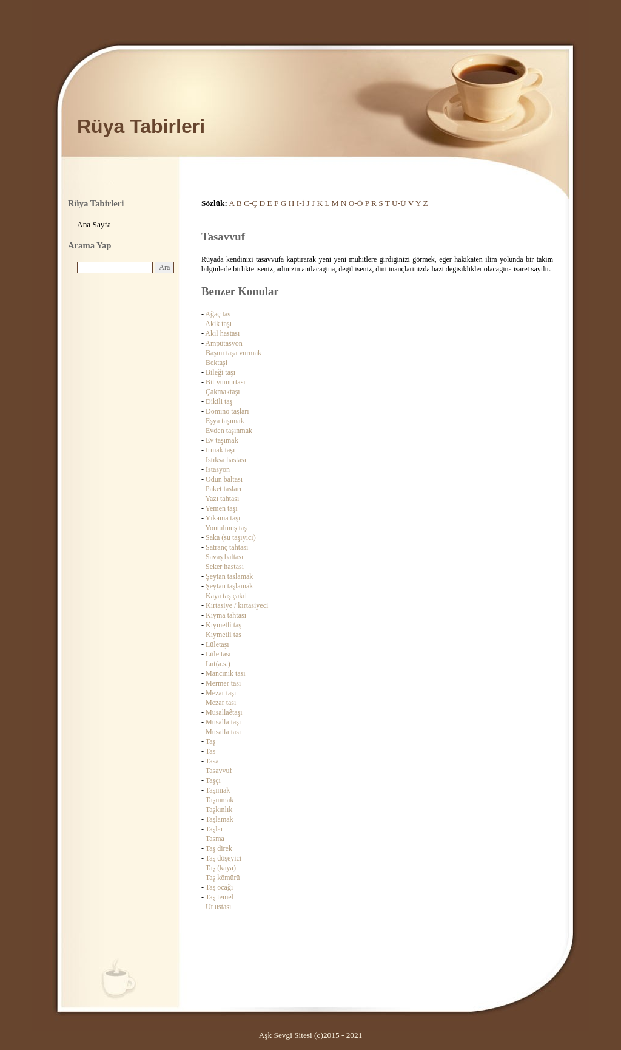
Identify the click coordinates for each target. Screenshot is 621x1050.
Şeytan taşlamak (229, 586)
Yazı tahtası (223, 498)
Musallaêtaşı (224, 712)
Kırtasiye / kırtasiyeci (237, 605)
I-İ (300, 203)
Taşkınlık (219, 809)
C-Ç (250, 203)
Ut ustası (218, 906)
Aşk (265, 1035)
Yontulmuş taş (226, 527)
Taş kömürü (223, 877)
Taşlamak (219, 819)
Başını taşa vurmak (233, 353)
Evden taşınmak (229, 430)
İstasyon (218, 469)
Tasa (212, 761)
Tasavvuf (219, 770)
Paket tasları (223, 489)
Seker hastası (225, 566)
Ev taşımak (222, 440)
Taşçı (213, 780)
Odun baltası (224, 479)
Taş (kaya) (221, 868)
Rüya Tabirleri (141, 126)
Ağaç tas (217, 314)
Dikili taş (219, 401)
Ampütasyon (223, 343)
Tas (211, 751)
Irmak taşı (220, 450)
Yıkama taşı (223, 518)
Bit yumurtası (226, 382)
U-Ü (399, 203)
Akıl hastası (222, 333)
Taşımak (218, 790)
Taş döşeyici (223, 858)
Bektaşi (216, 362)
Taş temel (219, 897)
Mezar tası (221, 702)
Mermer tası (223, 683)
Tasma (215, 838)
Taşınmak (219, 800)
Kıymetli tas (223, 634)
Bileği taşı (220, 372)
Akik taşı (218, 323)
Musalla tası (223, 732)
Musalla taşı (223, 722)
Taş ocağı (219, 887)
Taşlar (214, 829)
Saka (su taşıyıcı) (231, 537)
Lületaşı (217, 644)
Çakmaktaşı (223, 391)
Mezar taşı (221, 693)
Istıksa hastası (226, 459)
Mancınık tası (226, 673)
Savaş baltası (224, 557)
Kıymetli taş (223, 625)
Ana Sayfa (94, 224)
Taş (211, 741)
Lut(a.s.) (218, 664)
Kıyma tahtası (226, 615)
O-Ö (356, 203)
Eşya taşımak (225, 421)
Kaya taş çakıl (226, 595)
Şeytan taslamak (229, 576)
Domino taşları (227, 411)
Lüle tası (218, 654)
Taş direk (219, 848)
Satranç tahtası (227, 547)
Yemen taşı (222, 508)
